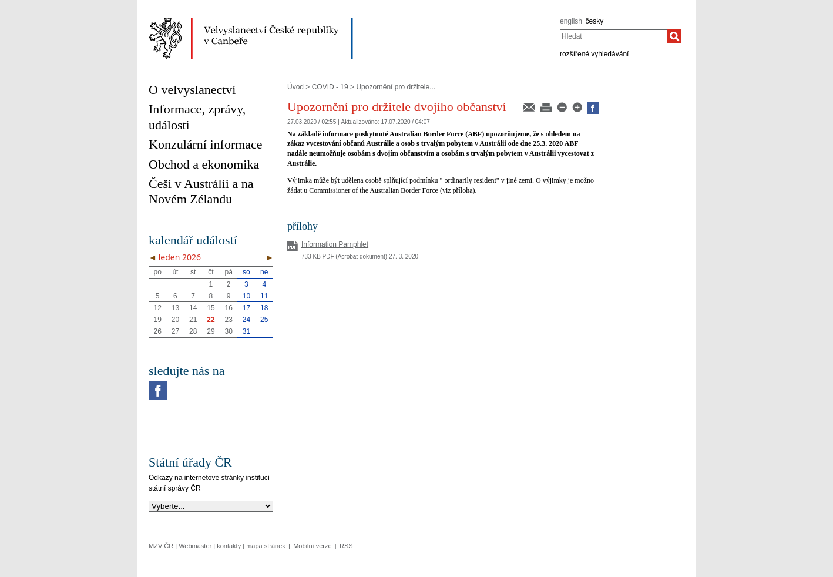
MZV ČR (161, 545)
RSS (346, 545)
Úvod (295, 87)
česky (595, 21)
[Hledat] (674, 36)
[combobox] (613, 36)
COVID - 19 (330, 87)
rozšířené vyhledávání (594, 54)
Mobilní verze (312, 545)
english (571, 21)
